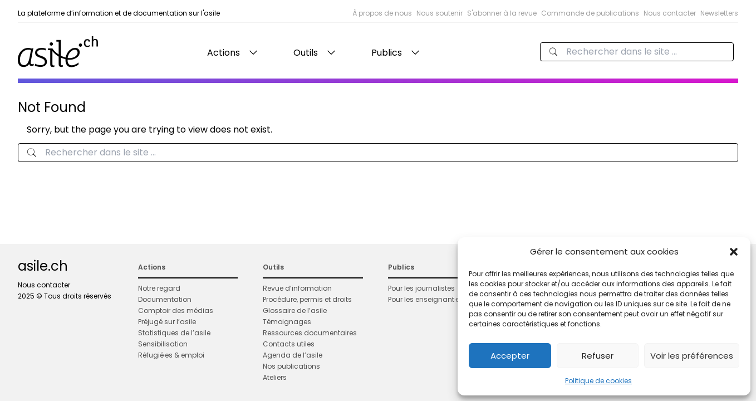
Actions (223, 52)
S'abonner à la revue (502, 13)
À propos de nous (382, 13)
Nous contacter (670, 13)
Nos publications (291, 366)
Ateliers (275, 377)
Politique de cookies (598, 380)
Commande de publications (590, 13)
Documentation (165, 299)
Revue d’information (297, 288)
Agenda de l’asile (292, 355)
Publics (386, 52)
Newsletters (719, 13)
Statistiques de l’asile (174, 333)
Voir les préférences (691, 355)
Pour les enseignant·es (425, 299)
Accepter (509, 355)
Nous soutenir (439, 13)
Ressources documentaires (310, 333)
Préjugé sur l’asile (167, 321)
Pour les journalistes (421, 288)
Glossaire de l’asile (295, 310)
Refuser (597, 355)
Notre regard (159, 288)
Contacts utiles (289, 344)
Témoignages (287, 321)
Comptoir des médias (175, 310)
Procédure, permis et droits (307, 299)
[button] (733, 251)
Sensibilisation (163, 344)
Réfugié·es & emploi (171, 355)
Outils (305, 52)
